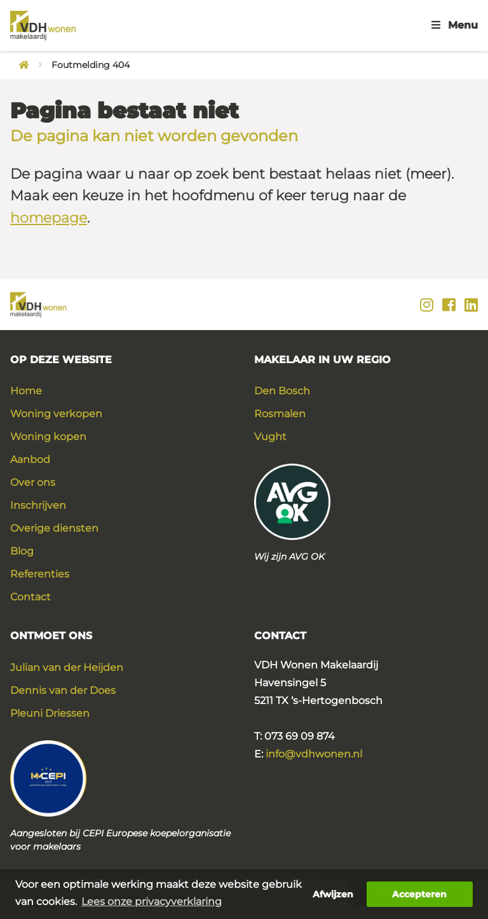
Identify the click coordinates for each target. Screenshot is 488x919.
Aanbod (30, 459)
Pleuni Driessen (50, 713)
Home (26, 391)
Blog (22, 551)
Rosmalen (280, 414)
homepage (48, 217)
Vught (270, 437)
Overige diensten (54, 528)
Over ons (32, 482)
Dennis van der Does (63, 690)
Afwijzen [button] (333, 894)
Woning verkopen (56, 414)
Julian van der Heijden (66, 667)
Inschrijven (38, 505)
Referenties (39, 574)
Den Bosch (282, 391)
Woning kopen (48, 437)
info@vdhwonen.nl (314, 754)
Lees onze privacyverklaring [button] (151, 901)
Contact (30, 597)
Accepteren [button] (419, 894)
